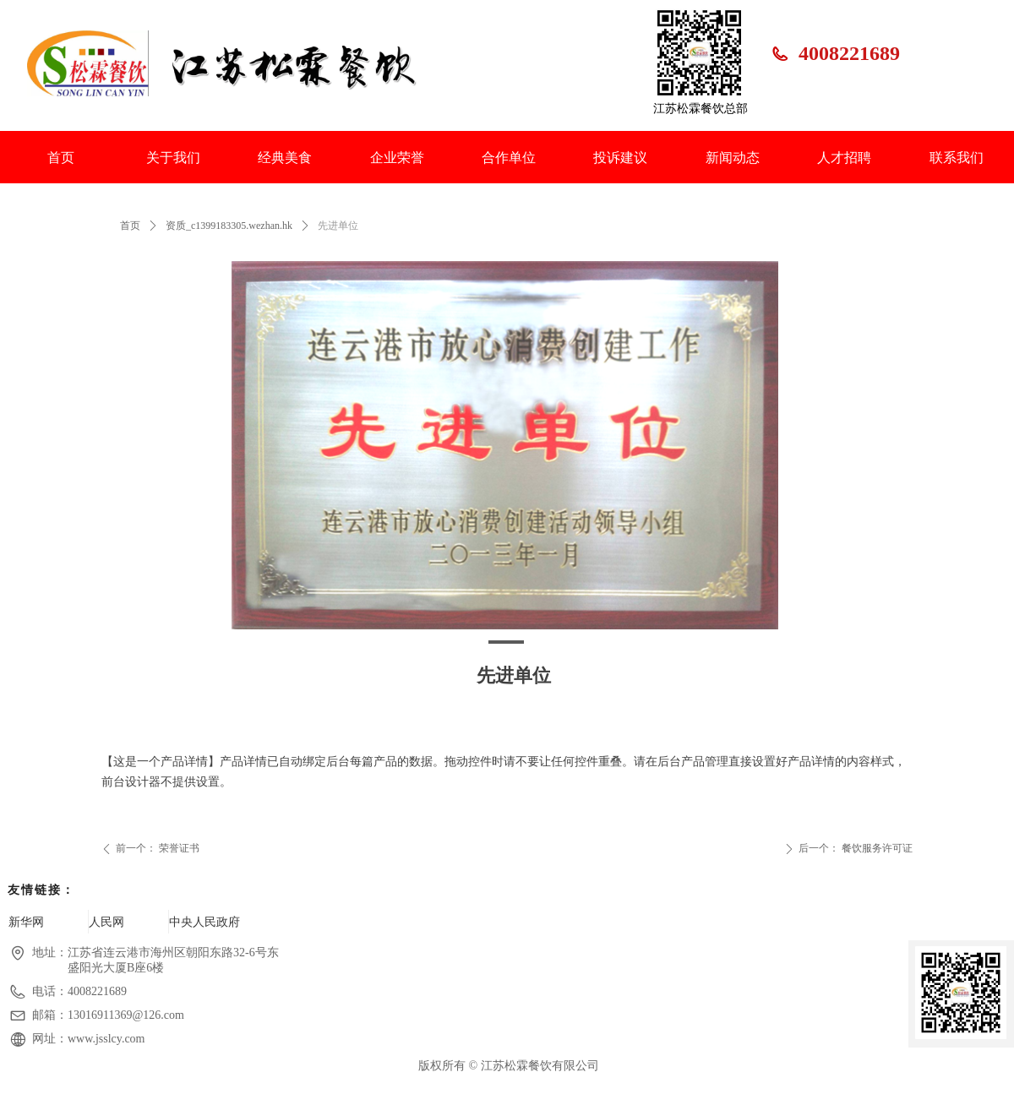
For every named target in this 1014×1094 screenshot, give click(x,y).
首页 (130, 225)
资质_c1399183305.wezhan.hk (229, 225)
